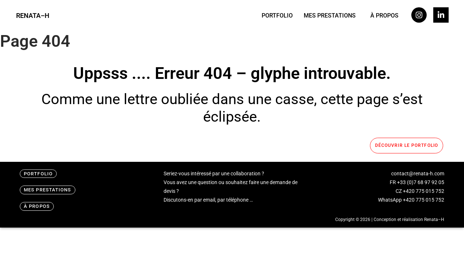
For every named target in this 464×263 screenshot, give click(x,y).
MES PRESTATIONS (330, 15)
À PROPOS (384, 15)
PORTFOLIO (277, 15)
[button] (331, 15)
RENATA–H (32, 15)
